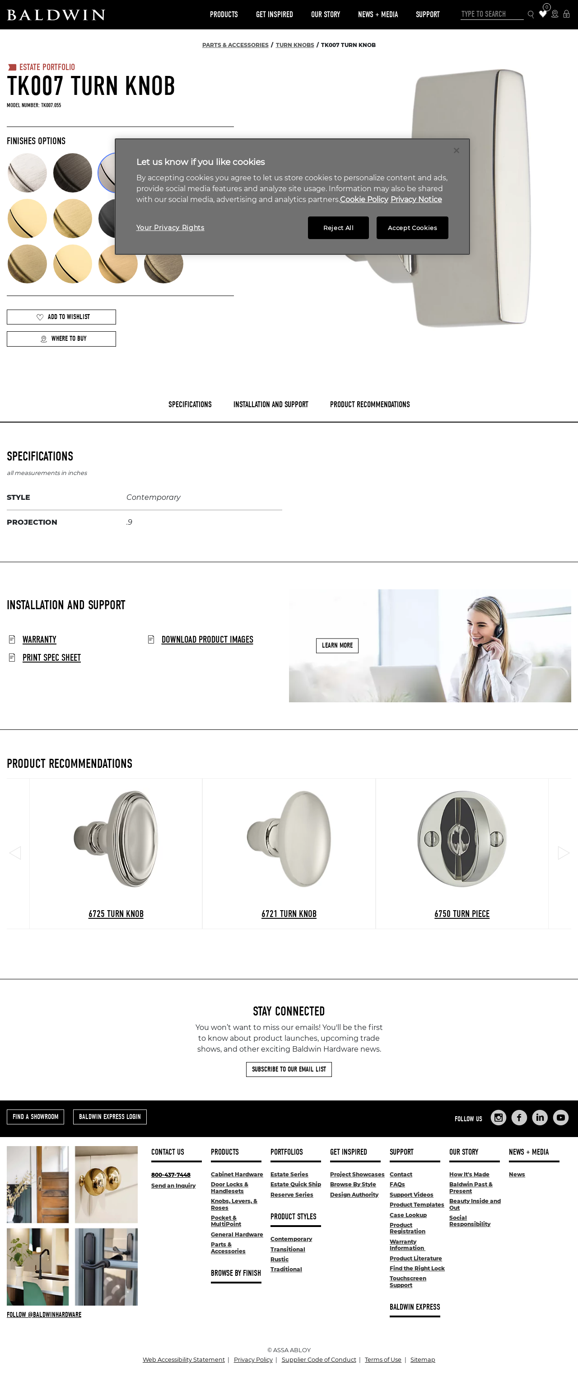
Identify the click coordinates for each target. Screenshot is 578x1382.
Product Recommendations (370, 404)
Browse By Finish (236, 1273)
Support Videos (412, 1194)
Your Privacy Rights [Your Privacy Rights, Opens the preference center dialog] (170, 228)
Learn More (337, 646)
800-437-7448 (171, 1174)
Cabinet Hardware (237, 1174)
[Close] (456, 150)
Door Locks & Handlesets (229, 1187)
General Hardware (237, 1234)
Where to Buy (63, 338)
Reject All (338, 227)
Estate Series (289, 1174)
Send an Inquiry (173, 1185)
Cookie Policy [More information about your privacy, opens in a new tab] (364, 199)
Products (224, 14)
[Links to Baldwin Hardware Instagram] (498, 1117)
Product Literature (416, 1258)
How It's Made (469, 1174)
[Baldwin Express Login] (566, 14)
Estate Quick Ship (295, 1184)
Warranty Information (407, 1244)
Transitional (287, 1249)
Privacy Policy (253, 1359)
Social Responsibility (469, 1220)
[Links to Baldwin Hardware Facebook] (519, 1117)
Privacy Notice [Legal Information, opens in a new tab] (416, 199)
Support (428, 14)
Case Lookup (408, 1215)
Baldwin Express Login (110, 1117)
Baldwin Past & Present (471, 1187)
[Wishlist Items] (543, 14)
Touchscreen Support (408, 1281)
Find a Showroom (35, 1117)
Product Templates (417, 1204)
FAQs (397, 1184)
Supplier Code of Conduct (319, 1359)
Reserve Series (291, 1194)
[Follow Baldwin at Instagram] (72, 1314)
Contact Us (167, 1152)
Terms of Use (383, 1359)
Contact (401, 1174)
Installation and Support (270, 404)
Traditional (286, 1269)
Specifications (190, 404)
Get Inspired (274, 14)
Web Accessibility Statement (184, 1359)
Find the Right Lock (417, 1268)
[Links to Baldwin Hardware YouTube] (561, 1117)
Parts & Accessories (228, 1247)
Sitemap (422, 1359)
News (517, 1174)
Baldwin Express (415, 1307)
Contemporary (291, 1239)
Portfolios (286, 1152)
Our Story (325, 14)
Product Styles (293, 1217)
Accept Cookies (412, 227)
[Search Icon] (531, 14)
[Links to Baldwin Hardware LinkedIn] (540, 1117)
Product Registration (407, 1228)
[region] (292, 196)
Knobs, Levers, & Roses (234, 1204)
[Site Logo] (56, 14)
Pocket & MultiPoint (226, 1220)
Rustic (279, 1259)
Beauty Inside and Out (475, 1204)
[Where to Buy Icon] (554, 14)
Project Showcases (357, 1174)
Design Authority (354, 1194)
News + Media (378, 14)
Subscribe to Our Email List (289, 1069)
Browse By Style (353, 1184)
